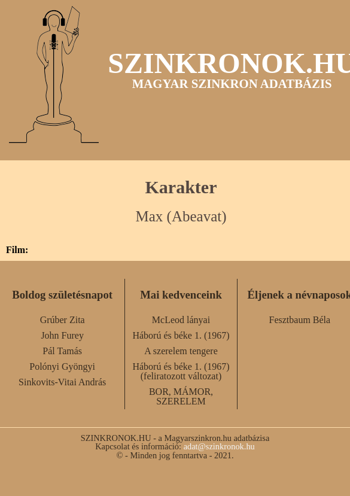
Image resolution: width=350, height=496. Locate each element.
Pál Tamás (62, 351)
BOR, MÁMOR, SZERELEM (181, 396)
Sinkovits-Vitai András (62, 382)
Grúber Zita (62, 320)
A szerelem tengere (181, 351)
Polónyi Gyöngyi (62, 366)
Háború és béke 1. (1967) (180, 335)
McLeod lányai (181, 320)
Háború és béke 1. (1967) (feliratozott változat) (180, 371)
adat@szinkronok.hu (219, 446)
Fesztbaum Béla (300, 320)
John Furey (62, 335)
